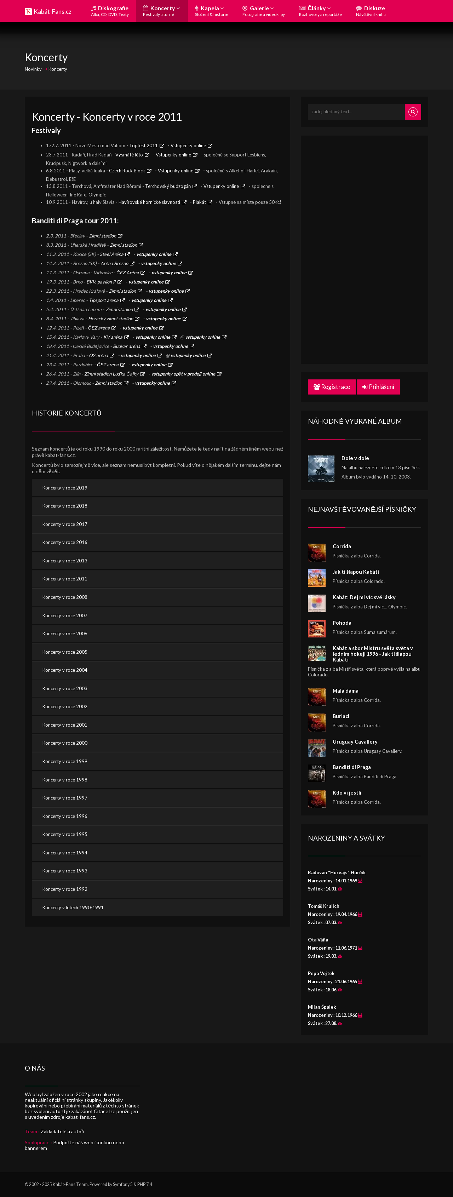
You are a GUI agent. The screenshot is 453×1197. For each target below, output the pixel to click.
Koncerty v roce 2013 (64, 560)
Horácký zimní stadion (110, 318)
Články (320, 11)
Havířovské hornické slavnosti (149, 202)
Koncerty (161, 11)
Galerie (263, 11)
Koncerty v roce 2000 (64, 743)
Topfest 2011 (143, 145)
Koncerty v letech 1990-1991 (73, 907)
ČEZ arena (98, 328)
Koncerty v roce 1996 (64, 816)
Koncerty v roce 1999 (64, 761)
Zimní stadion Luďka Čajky (111, 374)
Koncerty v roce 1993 (64, 871)
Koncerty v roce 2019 (64, 488)
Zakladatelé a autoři (62, 1131)
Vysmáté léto (129, 155)
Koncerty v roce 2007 (64, 615)
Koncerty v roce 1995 (64, 834)
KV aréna (112, 337)
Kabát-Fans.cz (52, 11)
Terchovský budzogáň (168, 186)
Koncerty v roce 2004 (64, 670)
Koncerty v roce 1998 (64, 780)
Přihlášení (378, 386)
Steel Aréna (112, 254)
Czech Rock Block (127, 170)
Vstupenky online (188, 145)
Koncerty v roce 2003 (64, 688)
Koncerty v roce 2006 (64, 633)
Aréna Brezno (114, 263)
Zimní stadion (102, 236)
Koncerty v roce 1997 (64, 798)
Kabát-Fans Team (70, 1184)
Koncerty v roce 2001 (64, 725)
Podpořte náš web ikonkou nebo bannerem (74, 1145)
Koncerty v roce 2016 (64, 542)
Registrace (332, 386)
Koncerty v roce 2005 (64, 652)
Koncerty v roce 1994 (64, 852)
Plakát (199, 202)
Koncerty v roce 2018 (64, 506)
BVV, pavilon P (101, 282)
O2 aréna (98, 355)
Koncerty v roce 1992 (64, 889)
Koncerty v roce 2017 (64, 524)
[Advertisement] (361, 249)
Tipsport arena (104, 300)
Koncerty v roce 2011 (64, 579)
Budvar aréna (126, 346)
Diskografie (110, 11)
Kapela (211, 11)
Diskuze (371, 11)
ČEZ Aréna (127, 272)
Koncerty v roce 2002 (64, 706)
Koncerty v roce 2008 (64, 597)
